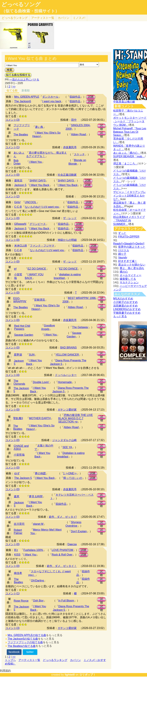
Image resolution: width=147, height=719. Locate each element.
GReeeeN (20, 223)
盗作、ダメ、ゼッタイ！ (62, 566)
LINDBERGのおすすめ (127, 309)
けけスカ (123, 250)
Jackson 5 (20, 185)
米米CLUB (20, 245)
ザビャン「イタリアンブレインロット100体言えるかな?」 (129, 196)
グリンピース (38, 223)
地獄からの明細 (67, 239)
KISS (17, 554)
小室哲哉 (19, 454)
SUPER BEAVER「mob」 (129, 156)
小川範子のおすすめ (125, 302)
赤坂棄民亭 (70, 147)
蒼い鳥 (39, 126)
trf (15, 268)
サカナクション (129, 282)
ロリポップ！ (87, 674)
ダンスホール (50, 96)
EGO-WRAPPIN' (19, 300)
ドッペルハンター (66, 375)
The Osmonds (19, 382)
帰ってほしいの (72, 478)
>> (14, 86)
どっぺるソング (21, 4)
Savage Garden (23, 334)
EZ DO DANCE (36, 268)
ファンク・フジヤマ (42, 245)
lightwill (70, 674)
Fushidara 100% (33, 550)
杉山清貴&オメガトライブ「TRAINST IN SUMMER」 (129, 221)
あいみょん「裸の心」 (126, 152)
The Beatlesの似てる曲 (22, 646)
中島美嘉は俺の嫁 (124, 101)
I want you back (51, 101)
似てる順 (12, 90)
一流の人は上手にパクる (24, 79)
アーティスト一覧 (29, 660)
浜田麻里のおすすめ (125, 305)
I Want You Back (39, 185)
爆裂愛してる (128, 278)
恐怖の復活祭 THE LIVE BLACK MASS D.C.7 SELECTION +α (75, 418)
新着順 (26, 90)
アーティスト (42, 18)
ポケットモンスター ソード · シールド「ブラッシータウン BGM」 (129, 121)
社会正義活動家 (67, 174)
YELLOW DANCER (67, 354)
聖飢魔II (18, 418)
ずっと (122, 233)
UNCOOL (30, 202)
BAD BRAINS (68, 347)
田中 (74, 119)
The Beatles (21, 134)
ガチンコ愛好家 (67, 409)
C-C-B (18, 206)
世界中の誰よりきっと (131, 246)
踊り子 (122, 253)
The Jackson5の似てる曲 (23, 638)
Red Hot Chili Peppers (22, 327)
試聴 (90, 96)
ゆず (17, 473)
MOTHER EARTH (40, 418)
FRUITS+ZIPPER (128, 236)
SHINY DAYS (38, 180)
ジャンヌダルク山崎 (64, 440)
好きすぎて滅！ (127, 261)
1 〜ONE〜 (70, 473)
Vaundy (122, 257)
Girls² (17, 202)
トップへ (10, 660)
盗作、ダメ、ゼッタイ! (63, 516)
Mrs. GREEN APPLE (26, 96)
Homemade (65, 382)
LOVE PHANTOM (62, 550)
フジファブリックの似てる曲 (25, 642)
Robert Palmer (18, 532)
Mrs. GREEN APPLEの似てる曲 (27, 635)
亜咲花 (18, 180)
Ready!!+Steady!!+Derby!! (128, 243)
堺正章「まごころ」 (125, 163)
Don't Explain (79, 531)
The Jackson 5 (23, 478)
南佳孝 (18, 573)
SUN (32, 354)
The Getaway (80, 327)
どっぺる (15, 18)
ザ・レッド (70, 218)
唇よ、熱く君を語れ (132, 268)
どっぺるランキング (55, 660)
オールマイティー (130, 275)
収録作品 (75, 96)
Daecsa (72, 544)
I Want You (35, 161)
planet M (38, 523)
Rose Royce (21, 600)
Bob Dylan (17, 162)
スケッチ (79, 154)
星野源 (18, 354)
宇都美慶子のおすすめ (126, 312)
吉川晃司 (19, 523)
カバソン (63, 18)
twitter (30, 651)
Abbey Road (78, 134)
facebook (14, 651)
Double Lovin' (41, 382)
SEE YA (67, 447)
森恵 (16, 496)
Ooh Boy (38, 600)
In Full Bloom (66, 600)
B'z (16, 550)
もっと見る (120, 316)
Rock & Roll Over (62, 554)
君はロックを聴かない (131, 264)
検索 (9, 69)
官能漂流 (39, 299)
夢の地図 (40, 473)
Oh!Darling (37, 580)
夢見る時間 (36, 496)
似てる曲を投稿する (18, 74)
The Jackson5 (22, 101)
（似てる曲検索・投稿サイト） (30, 11)
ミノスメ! (79, 18)
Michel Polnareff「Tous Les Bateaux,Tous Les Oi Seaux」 (129, 132)
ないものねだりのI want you (42, 206)
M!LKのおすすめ (123, 298)
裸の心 (124, 271)
